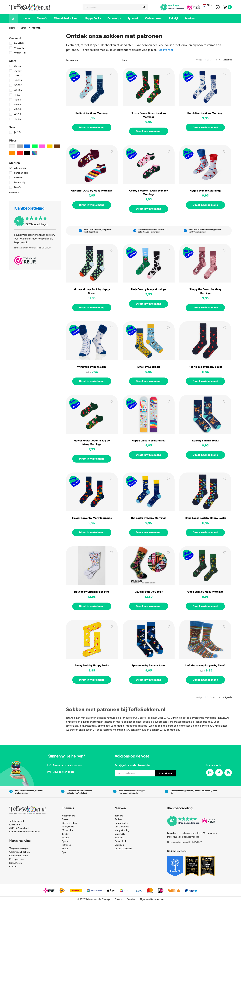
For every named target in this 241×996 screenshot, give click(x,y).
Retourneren (15, 863)
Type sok (133, 18)
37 (18, 75)
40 (18, 90)
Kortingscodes (16, 859)
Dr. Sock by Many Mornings (91, 113)
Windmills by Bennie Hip (91, 367)
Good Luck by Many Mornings (205, 591)
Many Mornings (122, 830)
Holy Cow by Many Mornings (148, 289)
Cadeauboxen (153, 18)
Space (65, 841)
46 (17, 119)
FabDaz (118, 819)
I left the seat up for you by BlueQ (205, 665)
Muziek (65, 838)
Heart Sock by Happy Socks (205, 367)
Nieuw (26, 18)
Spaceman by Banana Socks (148, 665)
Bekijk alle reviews (176, 851)
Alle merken (20, 168)
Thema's (42, 18)
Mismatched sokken (66, 18)
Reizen (65, 849)
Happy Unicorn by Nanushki (148, 440)
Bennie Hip (20, 182)
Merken (189, 18)
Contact (13, 866)
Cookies (131, 899)
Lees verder (166, 49)
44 (17, 109)
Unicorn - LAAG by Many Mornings (91, 190)
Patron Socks (121, 841)
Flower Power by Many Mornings (92, 518)
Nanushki (119, 838)
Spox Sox (119, 845)
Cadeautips (114, 18)
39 (18, 85)
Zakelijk (174, 18)
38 (18, 80)
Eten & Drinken (69, 823)
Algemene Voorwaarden (152, 899)
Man (19, 43)
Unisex (20, 52)
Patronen (36, 28)
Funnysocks (68, 827)
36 (18, 71)
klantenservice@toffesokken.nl (24, 832)
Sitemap (106, 899)
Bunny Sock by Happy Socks (92, 665)
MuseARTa (120, 834)
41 (17, 95)
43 (17, 104)
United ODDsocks (123, 849)
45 (17, 114)
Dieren (65, 819)
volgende (227, 60)
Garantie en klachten (19, 852)
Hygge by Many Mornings (205, 190)
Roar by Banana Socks (205, 440)
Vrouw (20, 48)
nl (207, 5)
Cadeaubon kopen (18, 855)
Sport (64, 852)
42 (17, 99)
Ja (17, 132)
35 (17, 66)
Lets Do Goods (122, 827)
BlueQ (17, 187)
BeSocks (18, 177)
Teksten (65, 834)
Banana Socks (21, 173)
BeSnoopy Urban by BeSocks (91, 591)
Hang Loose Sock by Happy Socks (205, 518)
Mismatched (68, 830)
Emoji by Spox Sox (148, 367)
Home (12, 28)
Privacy (118, 899)
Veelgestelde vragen (19, 848)
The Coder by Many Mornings (148, 518)
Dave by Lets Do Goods (149, 591)
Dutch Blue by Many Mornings (205, 113)
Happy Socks (93, 18)
